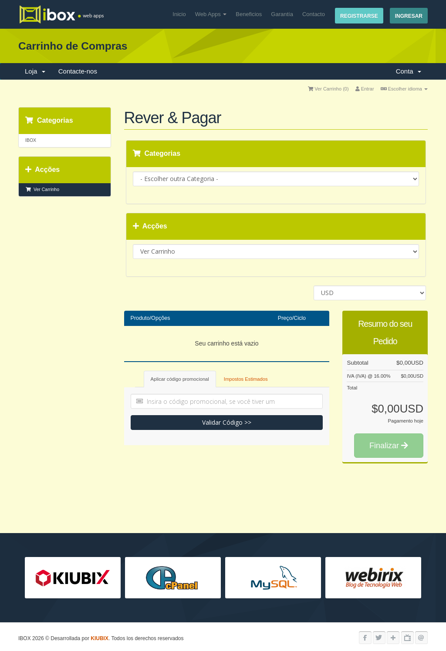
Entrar (364, 88)
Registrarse (359, 16)
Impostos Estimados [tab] (246, 379)
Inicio (179, 14)
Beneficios (249, 14)
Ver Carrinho (42, 189)
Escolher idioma (404, 88)
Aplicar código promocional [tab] (180, 379)
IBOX (30, 140)
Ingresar (408, 16)
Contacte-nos (77, 71)
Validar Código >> (226, 422)
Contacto (313, 14)
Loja (35, 71)
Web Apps (211, 14)
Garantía (282, 14)
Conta (408, 71)
